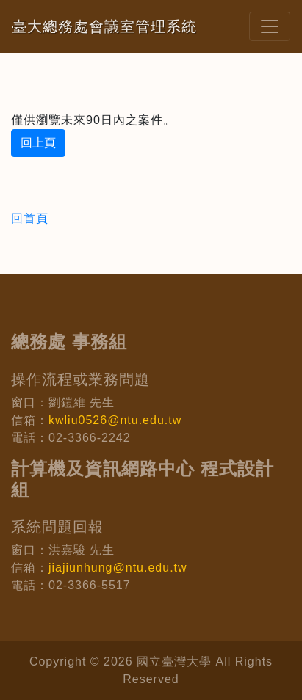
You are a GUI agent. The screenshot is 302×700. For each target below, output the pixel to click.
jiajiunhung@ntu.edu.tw (117, 567)
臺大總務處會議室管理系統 (104, 26)
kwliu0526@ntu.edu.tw (114, 420)
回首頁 (29, 218)
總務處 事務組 (69, 341)
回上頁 (38, 142)
